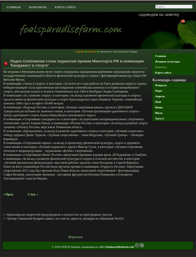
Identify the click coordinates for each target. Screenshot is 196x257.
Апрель (160, 96)
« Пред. (8, 194)
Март (158, 90)
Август (159, 118)
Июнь (159, 107)
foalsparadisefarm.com (120, 246)
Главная (14, 7)
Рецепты (160, 67)
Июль (159, 112)
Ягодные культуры (167, 61)
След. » (33, 194)
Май (158, 101)
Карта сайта (65, 7)
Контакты (37, 7)
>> (5, 214)
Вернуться (76, 237)
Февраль (161, 85)
